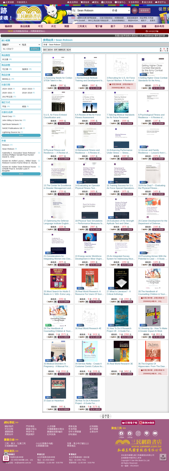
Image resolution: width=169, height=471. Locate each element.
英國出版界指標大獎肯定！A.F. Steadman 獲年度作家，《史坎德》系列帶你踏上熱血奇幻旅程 (151, 36)
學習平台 (160, 2)
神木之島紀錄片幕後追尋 (98, 20)
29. (58, 331)
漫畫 (144, 26)
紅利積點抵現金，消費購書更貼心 (26, 31)
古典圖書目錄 (42, 446)
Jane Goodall (79, 20)
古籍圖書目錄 (11, 446)
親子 (113, 26)
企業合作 (94, 432)
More (21, 135)
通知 (95, 2)
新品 (25, 26)
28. (152, 294)
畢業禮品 (71, 446)
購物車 (85, 2)
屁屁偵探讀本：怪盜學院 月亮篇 (140, 18)
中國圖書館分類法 (55, 429)
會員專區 (72, 2)
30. (88, 328)
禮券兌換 (72, 426)
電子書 (98, 26)
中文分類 (9, 429)
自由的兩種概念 (118, 20)
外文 (53, 26)
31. (119, 331)
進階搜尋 (144, 10)
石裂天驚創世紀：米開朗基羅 (112, 18)
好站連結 (72, 434)
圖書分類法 (31, 429)
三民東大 (82, 26)
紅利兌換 (106, 2)
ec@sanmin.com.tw (23, 463)
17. (57, 223)
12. (152, 153)
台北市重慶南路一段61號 (79, 457)
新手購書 (94, 429)
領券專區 (133, 2)
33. (57, 366)
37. (54, 401)
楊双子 (144, 20)
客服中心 (120, 2)
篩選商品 (35, 49)
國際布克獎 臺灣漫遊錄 (86, 18)
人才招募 (51, 426)
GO (134, 10)
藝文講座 (147, 2)
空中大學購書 (74, 432)
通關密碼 (9, 432)
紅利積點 (94, 426)
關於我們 (9, 426)
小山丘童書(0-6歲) (44, 443)
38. (87, 403)
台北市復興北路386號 (14, 457)
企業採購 (8, 2)
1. (58, 80)
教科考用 (159, 26)
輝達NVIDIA (133, 20)
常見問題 (72, 429)
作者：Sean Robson (52, 45)
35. (120, 364)
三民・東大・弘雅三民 (15, 443)
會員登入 (22, 2)
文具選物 (128, 26)
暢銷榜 (8, 26)
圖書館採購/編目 (54, 432)
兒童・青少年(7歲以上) (78, 443)
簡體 (66, 26)
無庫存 (50, 88)
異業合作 (9, 434)
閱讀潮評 (30, 434)
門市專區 (30, 426)
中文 (40, 26)
